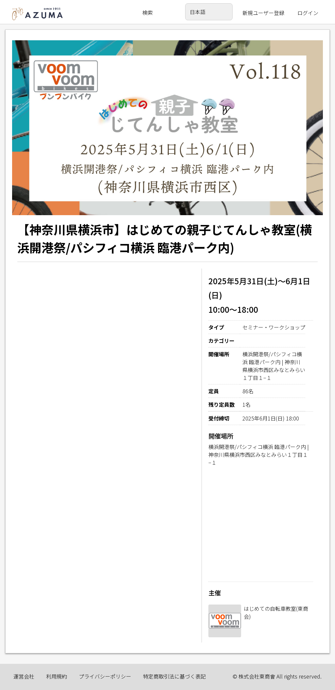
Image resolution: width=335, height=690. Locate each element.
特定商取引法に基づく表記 (174, 676)
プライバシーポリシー (105, 676)
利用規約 (56, 676)
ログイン (307, 13)
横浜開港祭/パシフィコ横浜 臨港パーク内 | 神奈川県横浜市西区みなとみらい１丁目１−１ (258, 454)
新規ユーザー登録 (263, 13)
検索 (147, 12)
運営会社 (23, 676)
